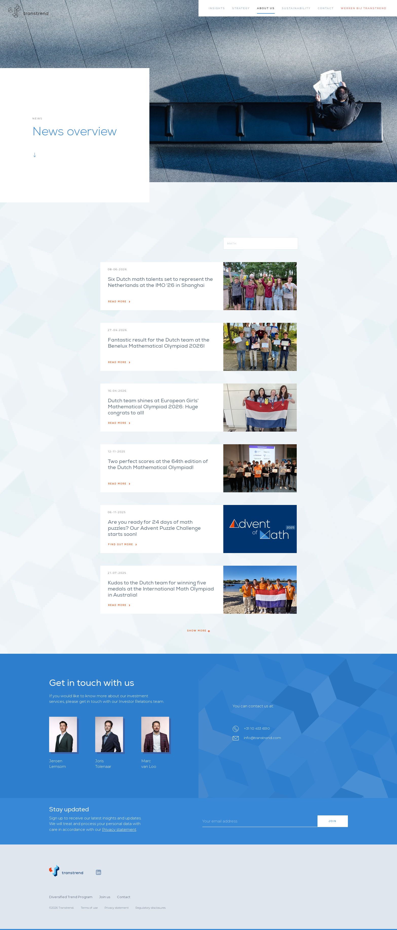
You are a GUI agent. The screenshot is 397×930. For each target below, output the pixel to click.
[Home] (28, 11)
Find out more (122, 544)
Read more (119, 301)
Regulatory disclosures (150, 908)
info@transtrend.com (262, 737)
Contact (123, 897)
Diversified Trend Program (70, 897)
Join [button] (332, 821)
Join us (104, 897)
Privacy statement (119, 829)
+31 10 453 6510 (257, 728)
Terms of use (89, 908)
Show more (198, 630)
